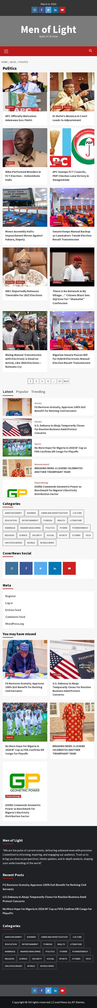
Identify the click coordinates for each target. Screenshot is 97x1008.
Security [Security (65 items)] (37, 535)
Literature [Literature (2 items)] (76, 520)
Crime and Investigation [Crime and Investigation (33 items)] (54, 513)
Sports (38, 444)
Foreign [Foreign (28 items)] (48, 520)
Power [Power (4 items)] (63, 528)
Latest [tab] (8, 391)
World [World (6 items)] (31, 543)
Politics (10, 107)
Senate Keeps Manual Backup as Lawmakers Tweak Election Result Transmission (72, 235)
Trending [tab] (38, 391)
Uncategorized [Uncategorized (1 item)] (13, 543)
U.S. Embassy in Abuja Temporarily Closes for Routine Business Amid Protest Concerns (59, 429)
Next (66, 381)
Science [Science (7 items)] (23, 535)
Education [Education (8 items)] (11, 520)
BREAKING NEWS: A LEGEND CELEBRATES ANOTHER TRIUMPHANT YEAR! (69, 749)
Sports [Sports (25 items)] (63, 535)
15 (59, 381)
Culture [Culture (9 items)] (77, 513)
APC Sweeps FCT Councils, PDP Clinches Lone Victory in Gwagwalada (71, 175)
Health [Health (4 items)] (61, 520)
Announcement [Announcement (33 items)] (13, 513)
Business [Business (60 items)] (31, 513)
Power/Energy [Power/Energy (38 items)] (80, 528)
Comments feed (15, 616)
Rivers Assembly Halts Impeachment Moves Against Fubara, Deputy (24, 235)
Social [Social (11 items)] (50, 535)
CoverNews (60, 1002)
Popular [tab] (22, 391)
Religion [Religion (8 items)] (9, 535)
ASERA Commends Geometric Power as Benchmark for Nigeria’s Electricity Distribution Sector (58, 490)
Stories (67, 107)
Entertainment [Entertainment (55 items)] (30, 520)
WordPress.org (14, 623)
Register (10, 596)
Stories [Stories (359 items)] (76, 535)
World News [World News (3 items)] (47, 543)
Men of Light (49, 29)
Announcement (42, 464)
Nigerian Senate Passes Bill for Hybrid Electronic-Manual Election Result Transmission (71, 359)
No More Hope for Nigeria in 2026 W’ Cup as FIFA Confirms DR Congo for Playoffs (24, 749)
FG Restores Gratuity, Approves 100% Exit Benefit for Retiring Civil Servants (24, 687)
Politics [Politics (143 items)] (50, 528)
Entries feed (13, 609)
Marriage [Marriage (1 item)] (10, 528)
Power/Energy (41, 483)
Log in (9, 603)
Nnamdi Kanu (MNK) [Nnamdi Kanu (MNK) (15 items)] (30, 528)
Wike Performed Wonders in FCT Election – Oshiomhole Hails (23, 175)
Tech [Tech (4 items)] (88, 535)
